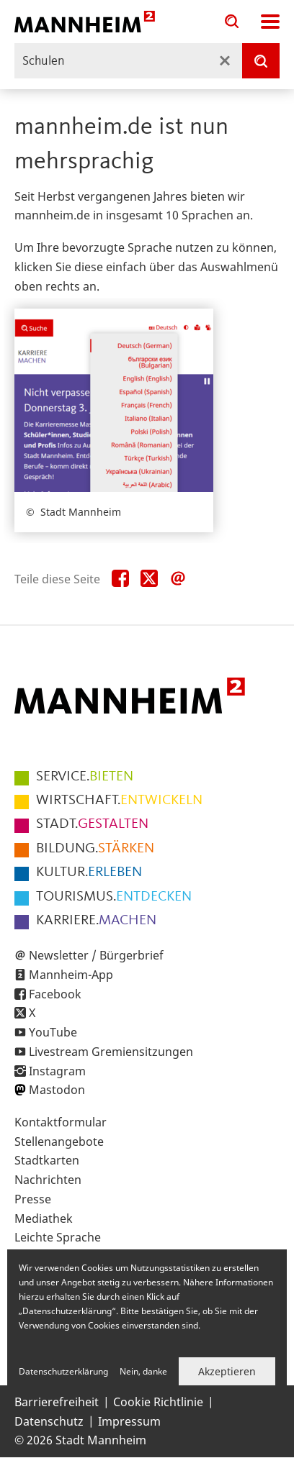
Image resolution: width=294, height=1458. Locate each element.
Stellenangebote (59, 1141)
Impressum (129, 1421)
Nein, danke (143, 1371)
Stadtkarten (46, 1160)
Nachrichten (47, 1180)
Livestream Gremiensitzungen (111, 1052)
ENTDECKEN (114, 897)
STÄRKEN (95, 849)
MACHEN (96, 920)
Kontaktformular (60, 1122)
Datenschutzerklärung (63, 1371)
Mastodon (57, 1090)
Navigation (270, 21)
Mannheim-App (71, 975)
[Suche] (261, 60)
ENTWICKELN (119, 800)
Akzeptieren (227, 1371)
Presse (32, 1199)
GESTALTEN (92, 824)
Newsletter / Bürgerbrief (96, 955)
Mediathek (43, 1218)
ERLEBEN (89, 872)
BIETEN (84, 777)
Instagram (57, 1071)
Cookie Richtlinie (158, 1402)
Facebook (55, 994)
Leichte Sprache (57, 1237)
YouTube (53, 1032)
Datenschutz (49, 1421)
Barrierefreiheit (56, 1402)
